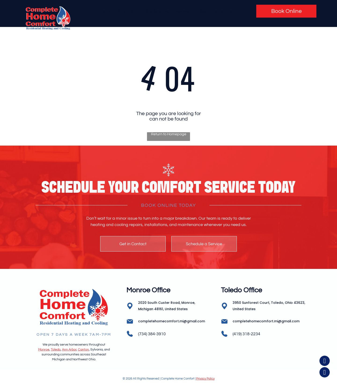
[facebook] (324, 361)
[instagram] (324, 373)
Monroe (43, 349)
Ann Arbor (69, 349)
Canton (83, 349)
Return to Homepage (168, 134)
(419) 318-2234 (246, 334)
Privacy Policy (205, 378)
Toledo (56, 349)
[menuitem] (105, 11)
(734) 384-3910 (152, 334)
